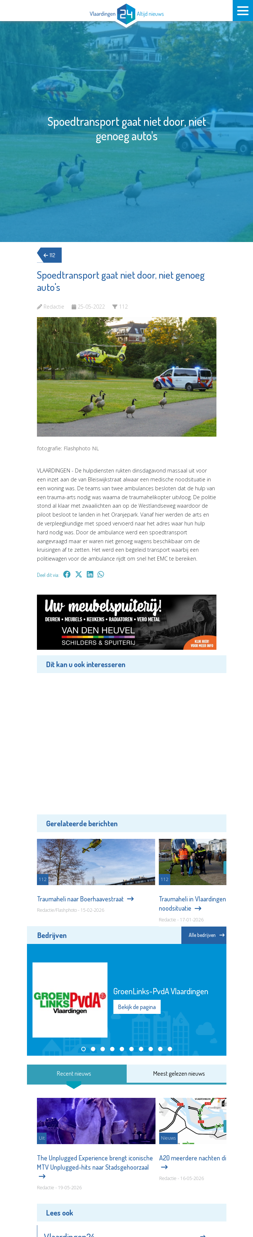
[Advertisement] (126, 743)
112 (51, 255)
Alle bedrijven (207, 935)
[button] (83, 1049)
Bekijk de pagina (137, 1007)
